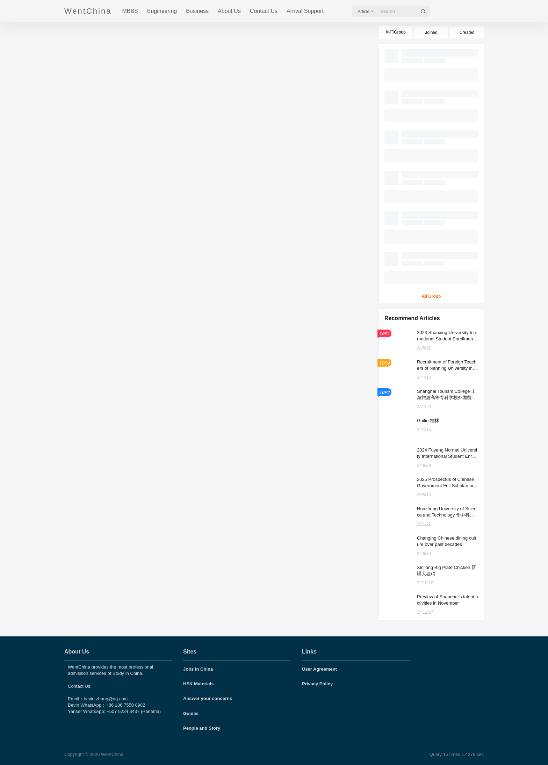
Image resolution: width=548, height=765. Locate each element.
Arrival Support (305, 11)
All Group (431, 296)
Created (467, 32)
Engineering (162, 11)
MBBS (130, 11)
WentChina (111, 754)
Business (197, 11)
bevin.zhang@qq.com (106, 698)
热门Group (395, 32)
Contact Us (263, 11)
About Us (229, 11)
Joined (431, 32)
